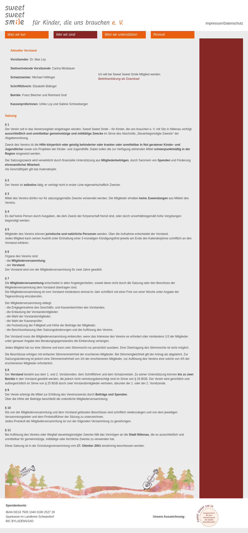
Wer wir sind (65, 34)
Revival (159, 34)
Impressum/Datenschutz (224, 23)
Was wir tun (16, 34)
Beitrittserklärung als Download (118, 79)
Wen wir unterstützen (121, 34)
